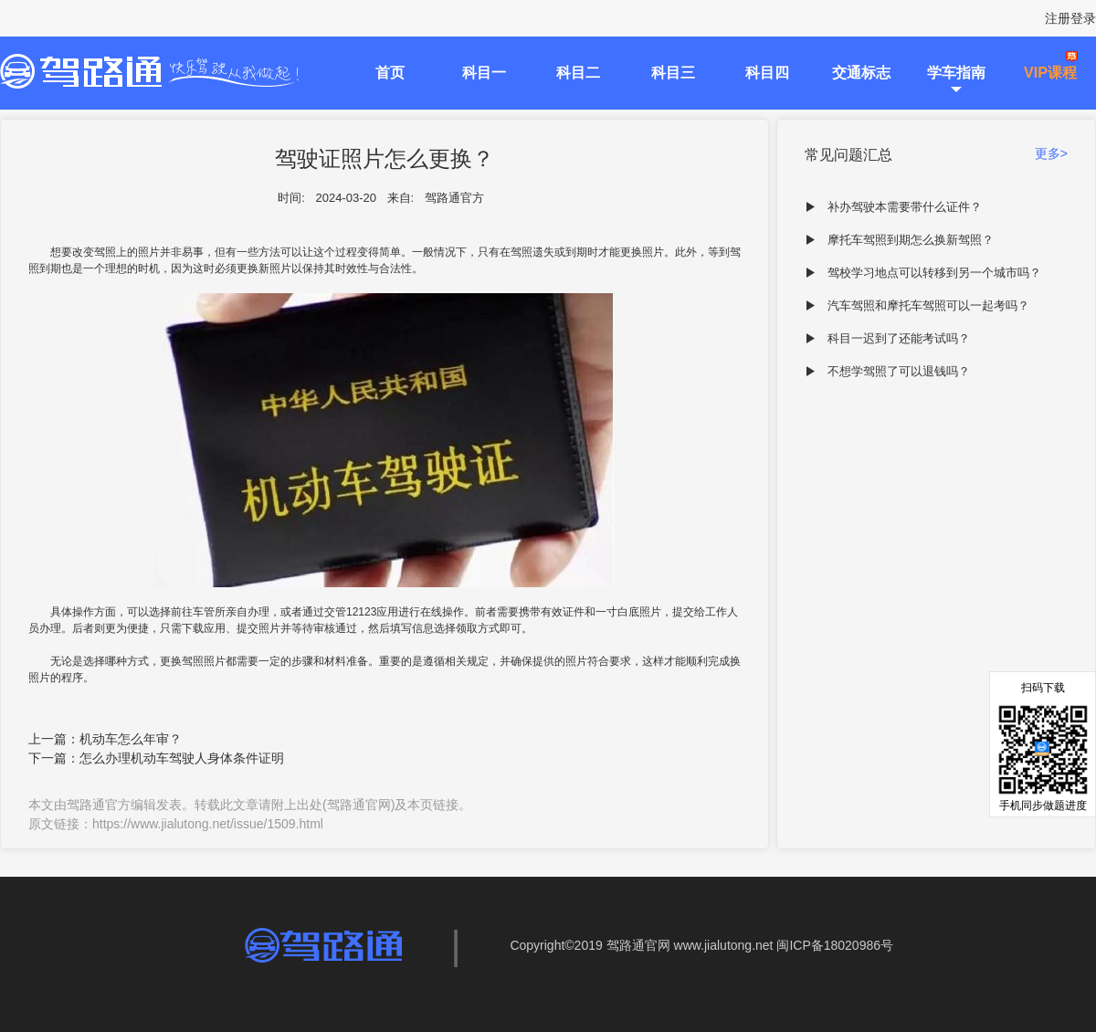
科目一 (484, 72)
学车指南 (956, 72)
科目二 (578, 72)
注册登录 (1070, 18)
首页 (390, 72)
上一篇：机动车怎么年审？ (105, 739)
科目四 (767, 72)
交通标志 (861, 72)
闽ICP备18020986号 (834, 945)
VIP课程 (1050, 72)
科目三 (673, 72)
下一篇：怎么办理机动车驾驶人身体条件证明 (156, 758)
